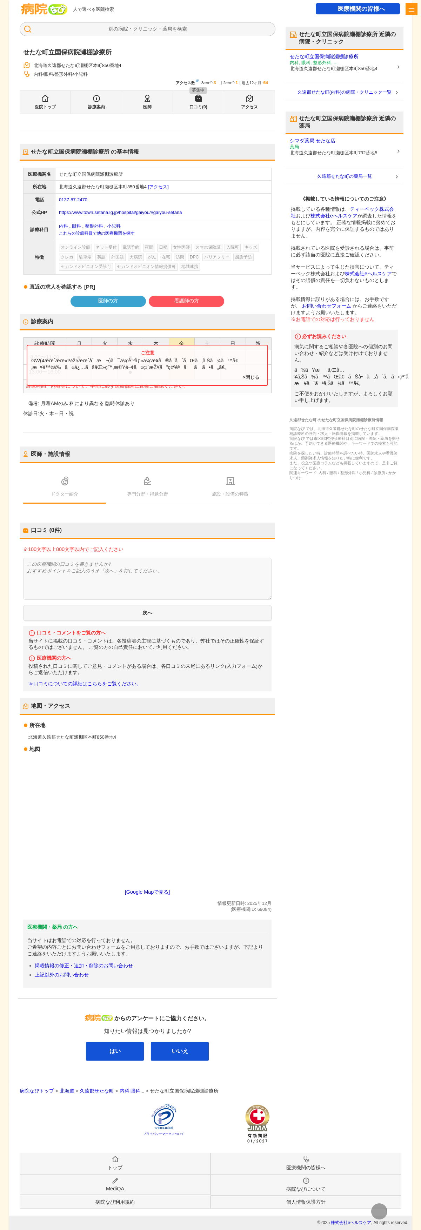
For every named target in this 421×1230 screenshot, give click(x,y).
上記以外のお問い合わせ (62, 974)
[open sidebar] (411, 9)
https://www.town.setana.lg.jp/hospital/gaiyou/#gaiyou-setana (120, 212)
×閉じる (251, 377)
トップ (115, 1167)
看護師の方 (186, 300)
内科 (63, 226)
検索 (182, 29)
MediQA (115, 1188)
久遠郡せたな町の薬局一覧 (344, 176)
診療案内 (96, 107)
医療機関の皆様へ (361, 9)
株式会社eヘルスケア (333, 216)
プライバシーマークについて (163, 1134)
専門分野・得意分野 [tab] (147, 494)
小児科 (114, 226)
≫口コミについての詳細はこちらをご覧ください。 (84, 683)
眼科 (76, 226)
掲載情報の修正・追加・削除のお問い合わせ (84, 965)
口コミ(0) (198, 107)
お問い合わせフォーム (327, 306)
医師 (147, 107)
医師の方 (108, 300)
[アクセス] (158, 186)
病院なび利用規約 (115, 1202)
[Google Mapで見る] (147, 892)
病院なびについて (306, 1189)
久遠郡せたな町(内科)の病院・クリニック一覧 (345, 92)
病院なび (44, 9)
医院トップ (45, 107)
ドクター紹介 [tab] (64, 494)
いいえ (180, 1051)
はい (115, 1051)
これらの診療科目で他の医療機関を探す (97, 233)
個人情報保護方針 (306, 1202)
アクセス (249, 107)
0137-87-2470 (73, 199)
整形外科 (94, 226)
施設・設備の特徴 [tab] (230, 494)
